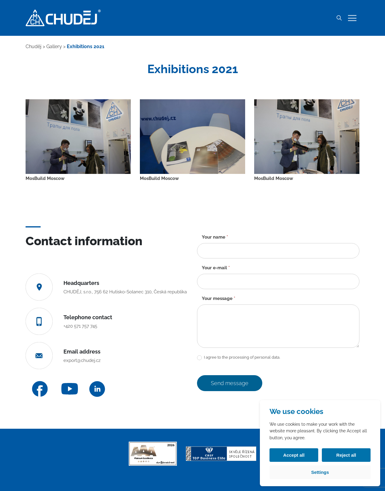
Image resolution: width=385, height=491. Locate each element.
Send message (229, 383)
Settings (320, 472)
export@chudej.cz (81, 360)
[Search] (339, 18)
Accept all (294, 455)
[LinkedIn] (97, 389)
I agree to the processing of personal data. (238, 357)
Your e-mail (216, 267)
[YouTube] (69, 389)
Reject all (346, 455)
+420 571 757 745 (80, 326)
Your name (215, 237)
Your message (218, 298)
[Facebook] (40, 389)
